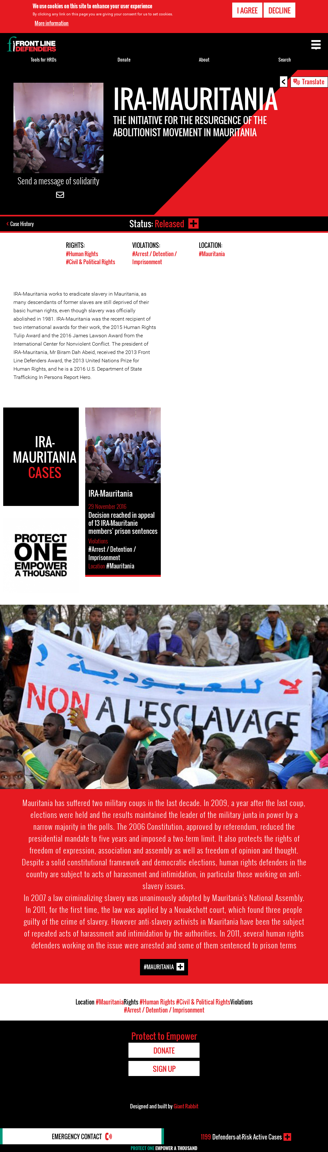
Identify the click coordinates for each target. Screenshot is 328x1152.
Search (284, 59)
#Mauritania (212, 254)
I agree (247, 10)
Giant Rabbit (186, 1106)
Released (169, 223)
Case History (22, 223)
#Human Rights (82, 254)
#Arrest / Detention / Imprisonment (154, 258)
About (204, 59)
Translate (313, 81)
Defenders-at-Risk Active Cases (241, 1137)
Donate (124, 59)
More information (52, 23)
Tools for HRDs (43, 59)
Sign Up (164, 1069)
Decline (279, 10)
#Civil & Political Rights (90, 262)
